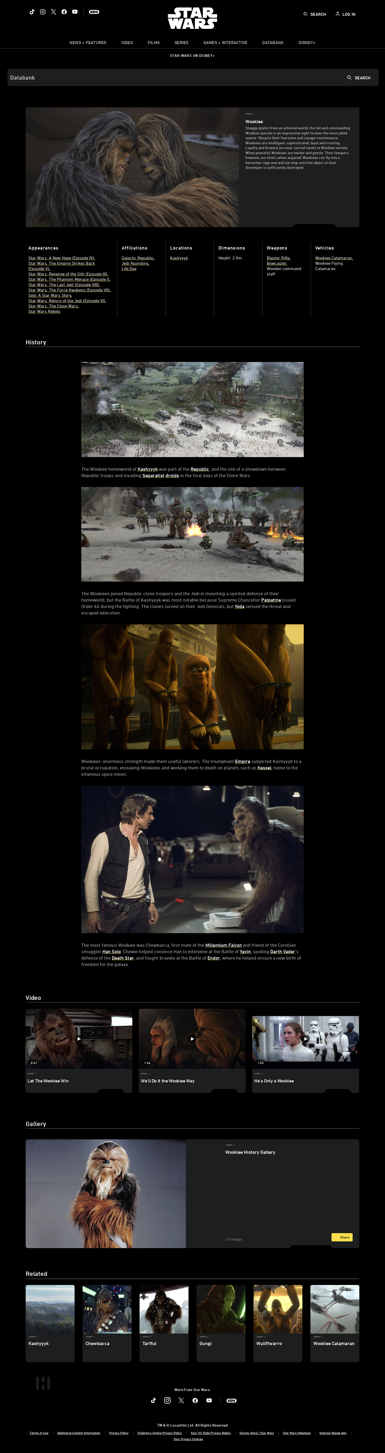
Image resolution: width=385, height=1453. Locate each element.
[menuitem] (127, 44)
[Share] (342, 1237)
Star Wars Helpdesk (297, 1433)
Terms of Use (39, 1433)
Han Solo (111, 951)
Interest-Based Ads (332, 1433)
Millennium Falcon (223, 945)
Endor (213, 957)
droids (172, 475)
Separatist (153, 475)
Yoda (239, 606)
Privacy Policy (119, 1433)
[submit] (305, 14)
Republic (200, 469)
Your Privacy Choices (188, 1439)
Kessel (264, 767)
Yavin (245, 951)
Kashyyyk (148, 469)
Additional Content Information (78, 1433)
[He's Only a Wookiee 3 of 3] (305, 1039)
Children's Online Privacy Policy (159, 1433)
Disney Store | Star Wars (257, 1433)
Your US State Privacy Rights (211, 1433)
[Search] (193, 77)
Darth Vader (282, 951)
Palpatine (271, 599)
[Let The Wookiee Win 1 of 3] (78, 1039)
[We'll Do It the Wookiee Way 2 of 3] (192, 1039)
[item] (88, 44)
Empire (242, 761)
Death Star (123, 957)
